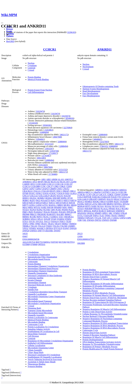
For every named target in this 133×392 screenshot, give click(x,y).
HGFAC (33, 198)
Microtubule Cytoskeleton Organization (44, 303)
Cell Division (33, 336)
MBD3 (60, 205)
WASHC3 (41, 228)
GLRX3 (73, 193)
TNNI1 (108, 215)
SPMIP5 (98, 213)
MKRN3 (110, 204)
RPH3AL (88, 211)
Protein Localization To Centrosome (43, 317)
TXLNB (63, 226)
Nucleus (31, 63)
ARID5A (81, 192)
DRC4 (72, 191)
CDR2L (62, 186)
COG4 (80, 197)
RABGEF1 (51, 214)
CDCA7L (103, 194)
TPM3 (37, 224)
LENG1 (32, 205)
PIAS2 (71, 210)
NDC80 (50, 207)
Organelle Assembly (36, 315)
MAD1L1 (53, 205)
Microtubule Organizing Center (41, 348)
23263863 (48, 130)
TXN (104, 218)
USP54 (122, 218)
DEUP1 (52, 191)
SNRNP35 (120, 211)
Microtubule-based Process (39, 259)
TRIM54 (72, 224)
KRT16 (73, 200)
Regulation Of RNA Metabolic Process (98, 293)
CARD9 (25, 184)
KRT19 (32, 203)
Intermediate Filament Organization (42, 271)
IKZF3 (32, 200)
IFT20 (70, 198)
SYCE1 (32, 221)
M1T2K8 (63, 242)
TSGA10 (41, 226)
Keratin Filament (35, 280)
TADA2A (55, 221)
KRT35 (65, 203)
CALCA (113, 192)
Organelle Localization (37, 294)
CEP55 (25, 189)
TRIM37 (121, 215)
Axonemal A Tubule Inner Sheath (41, 362)
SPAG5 (34, 219)
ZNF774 (41, 231)
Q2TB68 (26, 244)
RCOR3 (33, 217)
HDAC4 (124, 199)
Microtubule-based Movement (40, 313)
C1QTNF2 (105, 192)
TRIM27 (65, 224)
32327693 (104, 142)
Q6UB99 (81, 243)
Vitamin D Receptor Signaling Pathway (98, 335)
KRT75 (25, 205)
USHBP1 (71, 226)
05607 (25, 236)
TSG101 (33, 226)
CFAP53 (45, 189)
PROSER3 (41, 214)
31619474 (40, 111)
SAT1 (61, 217)
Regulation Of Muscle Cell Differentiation (100, 337)
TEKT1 (62, 221)
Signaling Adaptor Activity (39, 329)
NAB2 (43, 207)
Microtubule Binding (36, 322)
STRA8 (124, 213)
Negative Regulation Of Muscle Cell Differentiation (104, 309)
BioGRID (10, 41)
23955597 (49, 149)
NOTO (122, 206)
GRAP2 (52, 196)
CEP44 (117, 194)
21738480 (52, 174)
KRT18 (25, 203)
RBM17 (68, 214)
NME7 (70, 207)
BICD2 (47, 182)
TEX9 (68, 221)
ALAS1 (61, 179)
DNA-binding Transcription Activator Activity (101, 342)
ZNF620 (73, 228)
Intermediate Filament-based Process (43, 268)
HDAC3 (117, 199)
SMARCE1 (69, 217)
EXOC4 (46, 193)
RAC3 (118, 208)
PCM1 (58, 210)
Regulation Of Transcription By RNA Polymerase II (104, 302)
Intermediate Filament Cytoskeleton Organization (48, 266)
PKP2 (30, 212)
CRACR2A (27, 191)
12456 (79, 236)
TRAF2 (51, 224)
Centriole (31, 68)
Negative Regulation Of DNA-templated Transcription (105, 323)
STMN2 (68, 219)
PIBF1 (25, 212)
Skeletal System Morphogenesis (95, 89)
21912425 (43, 165)
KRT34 (59, 203)
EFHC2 (39, 193)
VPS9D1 (32, 228)
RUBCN (102, 211)
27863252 (104, 146)
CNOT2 (66, 189)
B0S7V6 (39, 242)
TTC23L (97, 218)
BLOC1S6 (64, 182)
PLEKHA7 (38, 212)
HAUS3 (110, 199)
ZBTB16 (49, 228)
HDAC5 (80, 201)
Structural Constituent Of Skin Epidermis (45, 275)
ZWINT (57, 231)
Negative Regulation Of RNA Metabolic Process (102, 326)
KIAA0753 (45, 200)
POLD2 (47, 212)
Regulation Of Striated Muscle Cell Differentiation (103, 295)
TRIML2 (26, 226)
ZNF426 (90, 220)
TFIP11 (25, 224)
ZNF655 (33, 231)
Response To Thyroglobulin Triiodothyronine (101, 344)
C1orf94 (72, 182)
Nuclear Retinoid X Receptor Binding (98, 316)
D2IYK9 (54, 242)
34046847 (97, 139)
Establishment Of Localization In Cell (43, 331)
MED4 (74, 205)
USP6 (128, 218)
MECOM (102, 204)
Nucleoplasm (87, 67)
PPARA (112, 208)
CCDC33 (26, 186)
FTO (119, 197)
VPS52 (25, 228)
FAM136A (96, 197)
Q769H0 (33, 244)
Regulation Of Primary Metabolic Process (99, 347)
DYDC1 (32, 193)
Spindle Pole (33, 289)
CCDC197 (68, 184)
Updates (10, 36)
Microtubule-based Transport (40, 301)
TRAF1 (44, 224)
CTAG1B (45, 191)
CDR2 (56, 186)
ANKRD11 (104, 49)
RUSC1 (46, 217)
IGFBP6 (109, 201)
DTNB (25, 193)
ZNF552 (97, 220)
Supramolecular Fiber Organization (42, 257)
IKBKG (25, 200)
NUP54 (33, 210)
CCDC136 (59, 184)
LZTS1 (45, 205)
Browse (9, 29)
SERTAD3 (111, 211)
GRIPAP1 (102, 199)
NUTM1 (46, 210)
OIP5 (53, 210)
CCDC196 (122, 192)
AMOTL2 (69, 179)
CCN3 (88, 194)
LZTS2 (95, 204)
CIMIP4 (52, 189)
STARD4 (60, 219)
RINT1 (40, 217)
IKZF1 (116, 201)
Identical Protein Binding (38, 79)
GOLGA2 (34, 196)
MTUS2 (37, 207)
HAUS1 (60, 196)
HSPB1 (64, 198)
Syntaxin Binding (35, 366)
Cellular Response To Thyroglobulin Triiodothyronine (104, 314)
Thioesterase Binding (36, 364)
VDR (79, 220)
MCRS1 (67, 205)
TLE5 (101, 215)
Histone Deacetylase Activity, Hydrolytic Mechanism (104, 298)
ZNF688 (113, 220)
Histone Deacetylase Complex (95, 277)
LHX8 (39, 205)
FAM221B (105, 197)
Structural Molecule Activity (39, 285)
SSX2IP (47, 219)
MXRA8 (81, 206)
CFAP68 (124, 194)
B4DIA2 (47, 242)
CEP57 (32, 189)
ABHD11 (99, 190)
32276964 (67, 128)
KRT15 (67, 200)
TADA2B (88, 215)
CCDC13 (50, 184)
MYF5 (88, 206)
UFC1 (109, 218)
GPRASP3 (92, 199)
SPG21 (40, 219)
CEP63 (38, 189)
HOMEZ (41, 198)
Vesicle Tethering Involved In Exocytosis (45, 359)
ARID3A (123, 190)
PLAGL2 (104, 208)
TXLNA (56, 226)
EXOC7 (53, 193)
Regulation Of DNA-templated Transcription (101, 272)
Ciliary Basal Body (36, 352)
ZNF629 (25, 231)
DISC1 (59, 191)
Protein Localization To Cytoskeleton (43, 327)
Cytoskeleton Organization (39, 254)
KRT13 (60, 200)
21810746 (54, 151)
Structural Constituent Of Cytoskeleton (44, 355)
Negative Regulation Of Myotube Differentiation (102, 284)
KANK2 (80, 204)
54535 (25, 233)
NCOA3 (115, 206)
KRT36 (72, 203)
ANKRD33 (114, 190)
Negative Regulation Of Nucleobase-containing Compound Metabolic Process (102, 320)
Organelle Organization (37, 273)
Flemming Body (34, 308)
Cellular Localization (36, 345)
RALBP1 (60, 214)
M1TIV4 (70, 242)
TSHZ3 (49, 226)
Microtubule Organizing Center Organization (46, 296)
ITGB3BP (124, 201)
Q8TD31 (41, 244)
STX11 (25, 221)
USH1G (115, 218)
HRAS (103, 201)
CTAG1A (36, 191)
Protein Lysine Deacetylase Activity (97, 312)
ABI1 (43, 179)
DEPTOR (87, 197)
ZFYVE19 (58, 228)
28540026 (69, 118)
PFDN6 (65, 210)
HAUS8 (67, 196)
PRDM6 (25, 214)
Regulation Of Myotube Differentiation (98, 286)
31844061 (40, 139)
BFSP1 (41, 182)
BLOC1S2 (55, 182)
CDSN (69, 186)
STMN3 (116, 213)
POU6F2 (62, 212)
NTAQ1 (25, 210)
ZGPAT (66, 228)
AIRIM (54, 179)
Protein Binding (34, 77)
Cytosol (31, 70)
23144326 (33, 123)
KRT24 (39, 203)
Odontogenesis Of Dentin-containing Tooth (100, 86)
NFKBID (58, 207)
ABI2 (48, 179)
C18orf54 (96, 192)
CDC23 (95, 194)
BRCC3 (88, 192)
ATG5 (34, 182)
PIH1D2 (96, 208)
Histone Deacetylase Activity (94, 333)
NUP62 (39, 210)
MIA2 (25, 207)
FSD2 (67, 193)
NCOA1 (100, 206)
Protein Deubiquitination (92, 340)
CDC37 (49, 186)
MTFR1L (118, 204)
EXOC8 (60, 193)
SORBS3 (26, 219)
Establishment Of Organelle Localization (45, 357)
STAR (53, 219)
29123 (79, 233)
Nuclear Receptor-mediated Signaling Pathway (101, 300)
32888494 (44, 132)
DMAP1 (66, 191)
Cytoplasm (32, 65)
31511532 (49, 144)
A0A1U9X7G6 (28, 242)
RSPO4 (95, 211)
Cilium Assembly (35, 350)
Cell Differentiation (36, 92)
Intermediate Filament (37, 282)
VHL (84, 220)
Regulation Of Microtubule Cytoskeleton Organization (50, 341)
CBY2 (32, 184)
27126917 (53, 153)
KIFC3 (54, 200)
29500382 (47, 125)
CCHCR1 (49, 49)
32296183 (71, 32)
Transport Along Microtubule (40, 310)
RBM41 (25, 217)
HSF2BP (56, 198)
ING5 (38, 200)
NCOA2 (108, 206)
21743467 (46, 155)
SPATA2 (90, 213)
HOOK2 (48, 198)
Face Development (90, 93)
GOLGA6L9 (43, 196)
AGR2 (106, 190)
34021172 (64, 135)
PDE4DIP (88, 208)
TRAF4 (57, 224)
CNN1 (59, 189)
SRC (111, 213)
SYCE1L (39, 221)
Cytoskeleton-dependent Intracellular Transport (47, 292)
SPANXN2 (82, 213)
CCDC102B (41, 184)
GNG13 (25, 196)
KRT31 (52, 203)
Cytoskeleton (33, 252)
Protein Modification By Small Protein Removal (102, 349)
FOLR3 (114, 197)
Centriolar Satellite (35, 278)
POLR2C (54, 212)
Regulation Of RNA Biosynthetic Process (99, 274)
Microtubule (33, 299)
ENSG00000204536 (30, 239)
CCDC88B (35, 186)
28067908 (57, 137)
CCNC (43, 186)
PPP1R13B (71, 212)
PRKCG (33, 214)
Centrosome (33, 261)
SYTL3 (80, 215)
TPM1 (32, 224)
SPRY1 (105, 213)
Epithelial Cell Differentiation (40, 343)
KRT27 (45, 203)
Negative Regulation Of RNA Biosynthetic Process (103, 328)
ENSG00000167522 (85, 239)
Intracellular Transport (37, 334)
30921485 (41, 158)
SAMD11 (54, 217)
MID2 (30, 207)
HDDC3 (25, 198)
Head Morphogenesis (91, 91)
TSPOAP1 (89, 218)
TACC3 (47, 221)
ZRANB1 (49, 231)
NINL (64, 207)
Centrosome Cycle (35, 324)
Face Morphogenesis (91, 96)
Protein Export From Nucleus (40, 90)
